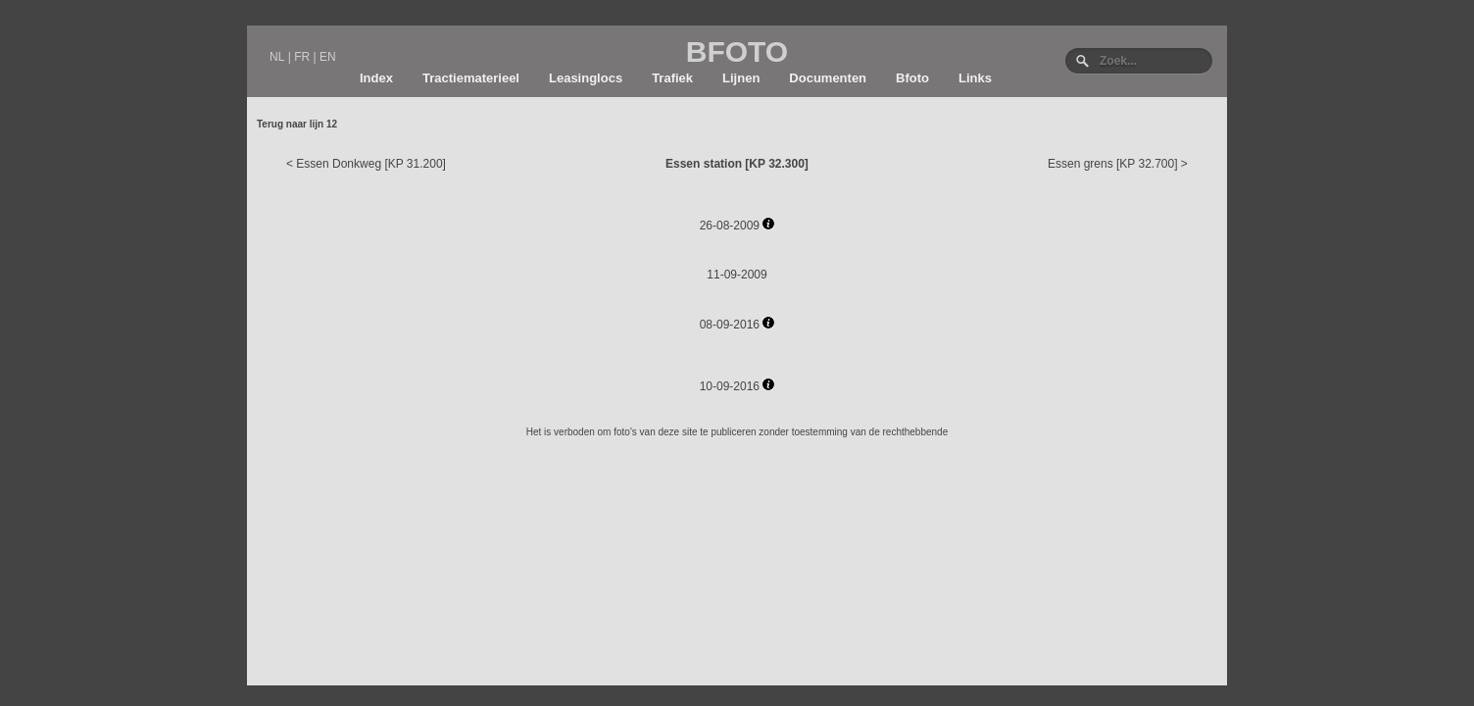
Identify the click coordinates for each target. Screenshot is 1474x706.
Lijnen (741, 78)
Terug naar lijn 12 (297, 124)
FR (302, 57)
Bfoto (912, 78)
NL (277, 57)
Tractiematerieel (470, 78)
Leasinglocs (585, 78)
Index (376, 78)
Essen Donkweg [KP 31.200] (371, 164)
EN (327, 57)
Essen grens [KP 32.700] (1113, 164)
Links (975, 78)
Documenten (827, 78)
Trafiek (672, 78)
